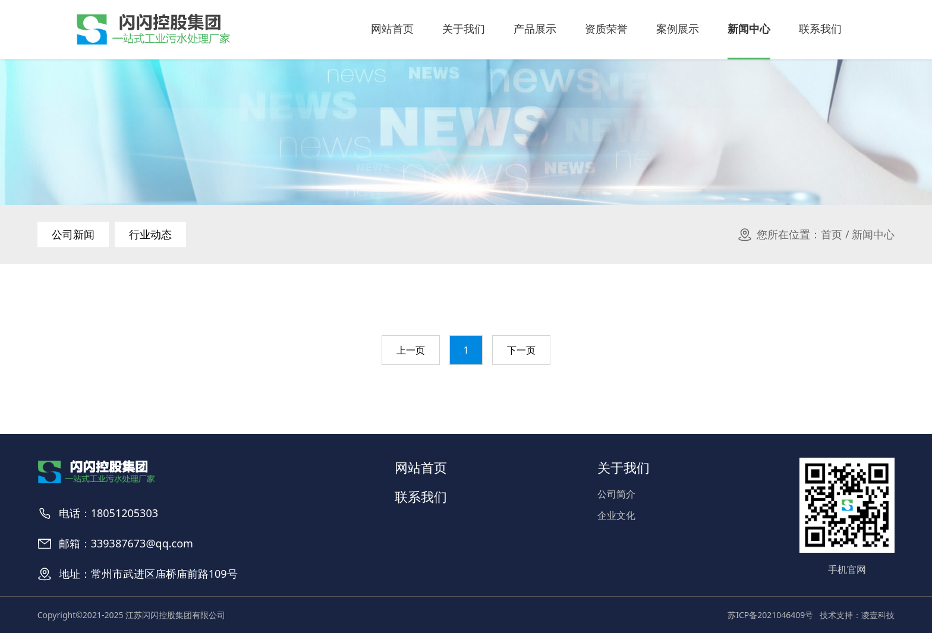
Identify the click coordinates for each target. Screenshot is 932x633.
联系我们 (820, 28)
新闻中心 (749, 28)
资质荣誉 (606, 28)
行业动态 (150, 234)
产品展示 (535, 28)
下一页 (521, 350)
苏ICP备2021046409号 (770, 615)
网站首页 (392, 28)
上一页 (410, 350)
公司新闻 (73, 234)
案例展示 (677, 28)
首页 (831, 234)
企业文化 (616, 515)
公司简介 (616, 493)
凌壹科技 (878, 615)
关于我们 (463, 28)
